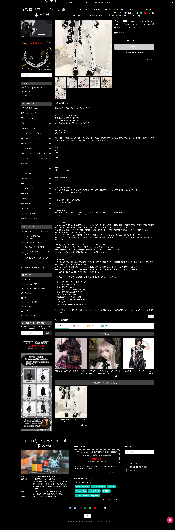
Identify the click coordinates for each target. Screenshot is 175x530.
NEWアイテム (26, 198)
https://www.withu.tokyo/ (64, 203)
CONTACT (149, 9)
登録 (47, 333)
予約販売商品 (26, 178)
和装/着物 (25, 163)
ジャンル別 (25, 123)
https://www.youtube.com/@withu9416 (70, 299)
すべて (62, 326)
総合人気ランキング (28, 113)
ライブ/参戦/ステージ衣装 (31, 133)
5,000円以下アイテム (29, 128)
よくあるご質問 (96, 9)
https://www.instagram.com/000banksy (70, 290)
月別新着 (24, 193)
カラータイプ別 (27, 208)
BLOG (140, 9)
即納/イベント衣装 (28, 118)
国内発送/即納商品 (28, 213)
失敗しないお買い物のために (114, 9)
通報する (151, 316)
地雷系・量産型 (27, 143)
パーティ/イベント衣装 (30, 219)
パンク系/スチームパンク (31, 138)
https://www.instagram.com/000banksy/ (70, 215)
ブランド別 (25, 168)
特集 (23, 183)
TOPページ (83, 9)
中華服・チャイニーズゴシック (33, 153)
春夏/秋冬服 (25, 203)
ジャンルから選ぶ (96, 15)
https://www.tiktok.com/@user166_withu (70, 304)
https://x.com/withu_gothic (65, 285)
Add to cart (134, 47)
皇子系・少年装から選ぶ (118, 15)
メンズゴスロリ (27, 188)
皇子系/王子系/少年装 (29, 108)
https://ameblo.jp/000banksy (66, 294)
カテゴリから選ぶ (75, 15)
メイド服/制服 (26, 173)
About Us (131, 9)
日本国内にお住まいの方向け (134, 53)
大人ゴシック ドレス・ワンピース (34, 158)
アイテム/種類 (26, 148)
